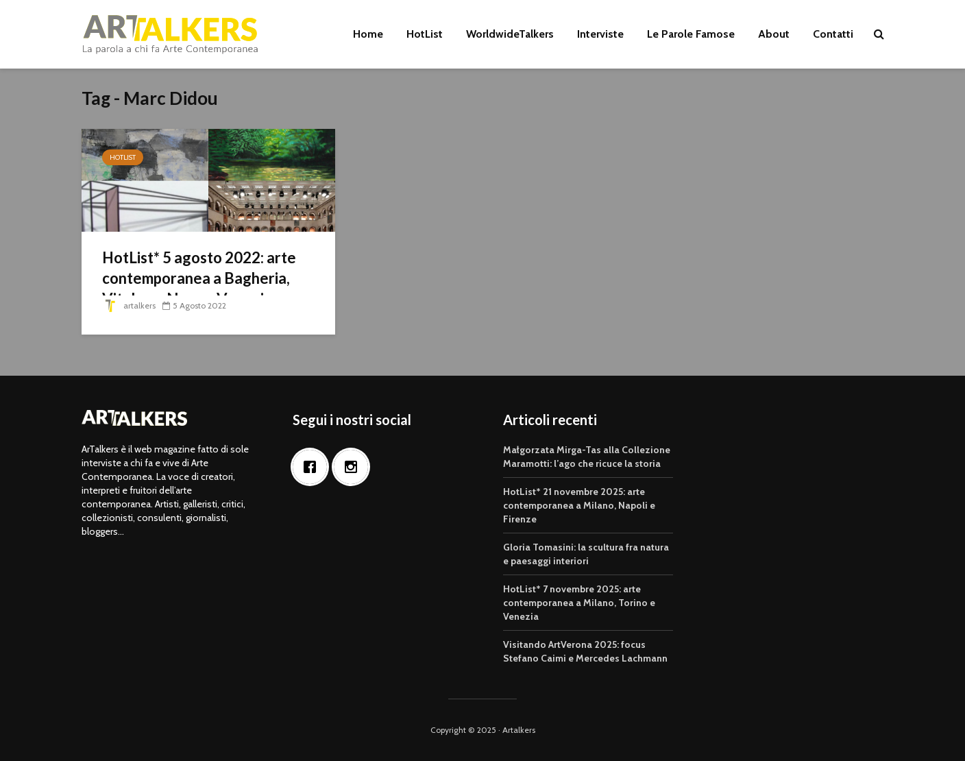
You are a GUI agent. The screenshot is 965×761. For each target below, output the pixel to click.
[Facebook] (313, 467)
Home (368, 33)
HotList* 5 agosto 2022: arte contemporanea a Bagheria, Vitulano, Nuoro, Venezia (199, 278)
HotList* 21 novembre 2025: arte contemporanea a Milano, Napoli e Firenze (579, 505)
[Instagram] (354, 467)
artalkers (129, 305)
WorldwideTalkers (510, 33)
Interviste (600, 33)
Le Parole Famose (691, 33)
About (774, 33)
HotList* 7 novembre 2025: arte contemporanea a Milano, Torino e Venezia (579, 603)
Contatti (833, 33)
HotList (424, 33)
